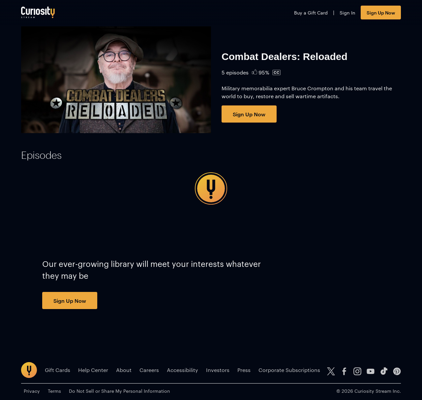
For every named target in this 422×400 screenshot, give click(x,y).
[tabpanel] (211, 188)
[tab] (41, 155)
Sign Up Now (381, 12)
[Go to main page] (38, 12)
